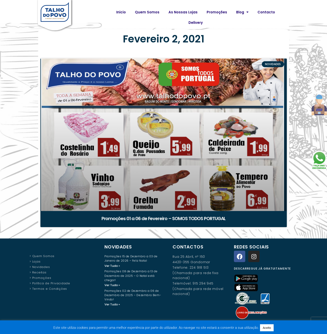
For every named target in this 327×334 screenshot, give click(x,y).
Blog (242, 12)
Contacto (266, 12)
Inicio (121, 12)
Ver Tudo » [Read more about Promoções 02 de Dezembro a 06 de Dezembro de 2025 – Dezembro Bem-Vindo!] (112, 305)
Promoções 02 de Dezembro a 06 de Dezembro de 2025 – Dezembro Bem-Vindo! (132, 295)
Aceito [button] (267, 327)
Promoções (217, 12)
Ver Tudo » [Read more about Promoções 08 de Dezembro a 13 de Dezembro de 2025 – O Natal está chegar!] (112, 285)
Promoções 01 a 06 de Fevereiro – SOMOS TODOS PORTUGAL (164, 218)
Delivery (195, 22)
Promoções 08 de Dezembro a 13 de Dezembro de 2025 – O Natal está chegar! (130, 276)
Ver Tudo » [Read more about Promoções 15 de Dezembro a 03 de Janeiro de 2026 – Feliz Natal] (112, 266)
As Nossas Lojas (183, 12)
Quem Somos (147, 12)
